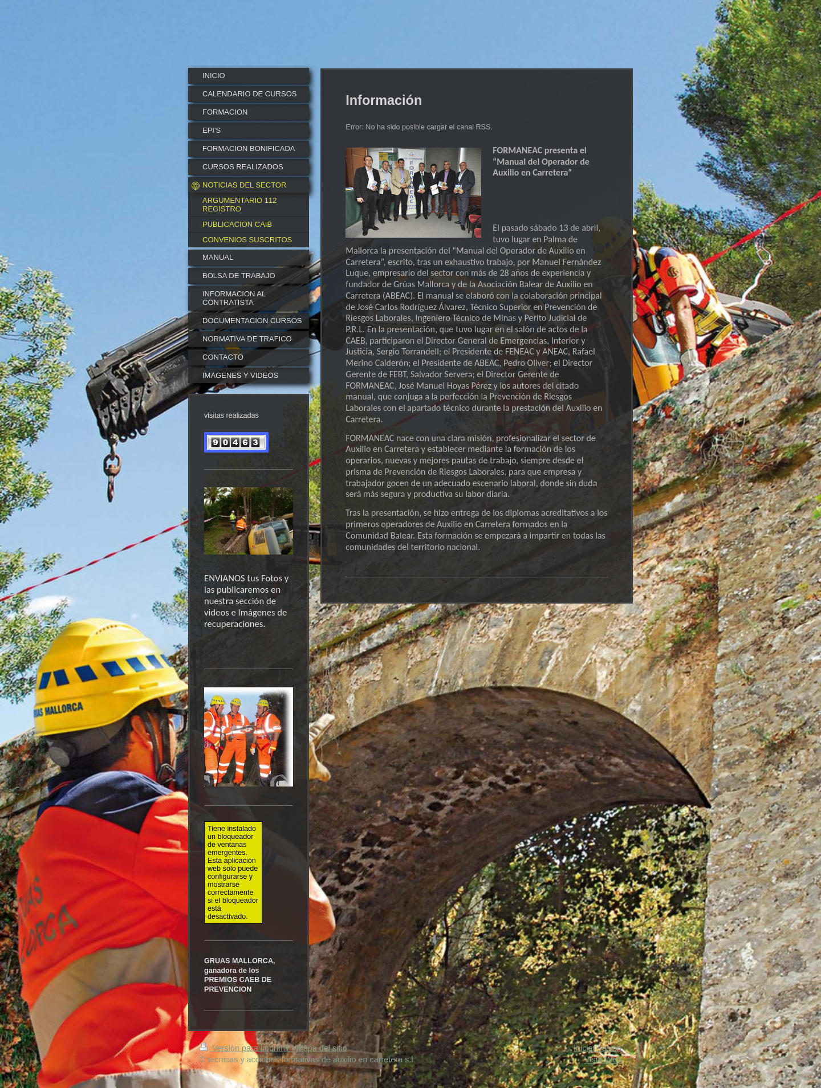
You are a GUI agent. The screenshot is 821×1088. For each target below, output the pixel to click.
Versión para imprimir (246, 1048)
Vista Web (602, 1059)
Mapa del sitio (321, 1048)
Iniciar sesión (597, 1048)
